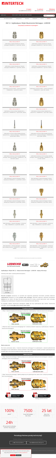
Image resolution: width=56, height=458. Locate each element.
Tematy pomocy (19, 22)
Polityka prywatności (42, 454)
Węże (3, 15)
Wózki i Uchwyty (22, 15)
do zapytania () (50, 10)
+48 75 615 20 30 (38, 10)
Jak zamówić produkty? (8, 22)
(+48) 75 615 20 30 (18, 446)
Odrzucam (18, 455)
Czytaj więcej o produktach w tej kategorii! (28, 29)
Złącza (7, 15)
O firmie (42, 22)
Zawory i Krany (34, 15)
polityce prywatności (23, 452)
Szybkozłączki (13, 15)
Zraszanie (41, 15)
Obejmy (28, 15)
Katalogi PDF (35, 22)
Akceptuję (13, 455)
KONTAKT (49, 22)
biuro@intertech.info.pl (25, 10)
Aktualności (27, 22)
